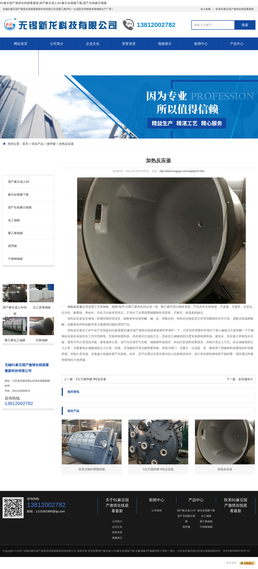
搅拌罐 (51, 143)
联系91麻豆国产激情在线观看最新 (235, 9)
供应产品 (37, 143)
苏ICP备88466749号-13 (236, 550)
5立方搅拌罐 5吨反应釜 (91, 379)
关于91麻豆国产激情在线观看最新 (117, 505)
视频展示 (165, 43)
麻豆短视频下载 (18, 194)
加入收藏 (205, 9)
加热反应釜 (66, 143)
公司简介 (56, 43)
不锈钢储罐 (15, 258)
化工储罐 (14, 220)
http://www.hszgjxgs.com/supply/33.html (182, 171)
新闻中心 (201, 43)
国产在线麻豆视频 (20, 207)
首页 (25, 143)
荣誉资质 (129, 43)
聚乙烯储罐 (15, 233)
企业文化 (92, 43)
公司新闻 (157, 510)
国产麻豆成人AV (19, 181)
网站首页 (20, 43)
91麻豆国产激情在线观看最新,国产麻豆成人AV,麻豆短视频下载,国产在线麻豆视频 (53, 3)
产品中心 (237, 43)
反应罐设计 (245, 379)
